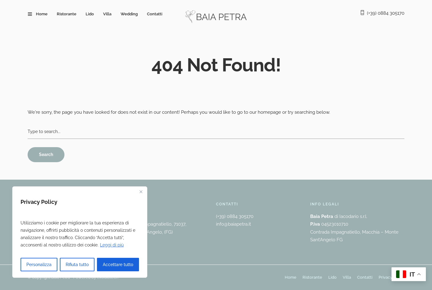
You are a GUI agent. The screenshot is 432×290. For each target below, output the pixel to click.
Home (42, 14)
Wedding (129, 14)
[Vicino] (141, 191)
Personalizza (39, 264)
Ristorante (66, 14)
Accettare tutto (118, 264)
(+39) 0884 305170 (385, 13)
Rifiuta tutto (77, 264)
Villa (107, 14)
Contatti (154, 14)
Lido (90, 14)
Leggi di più (112, 244)
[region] (79, 232)
